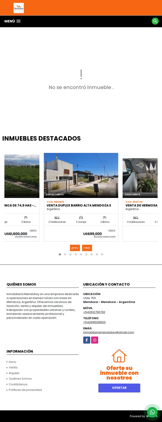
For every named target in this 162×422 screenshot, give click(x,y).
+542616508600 (94, 322)
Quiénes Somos (20, 379)
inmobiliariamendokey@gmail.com (108, 332)
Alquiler (14, 373)
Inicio (12, 362)
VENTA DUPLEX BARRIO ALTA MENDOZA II (79, 205)
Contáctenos (18, 384)
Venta (13, 367)
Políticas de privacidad (25, 390)
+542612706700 (94, 312)
